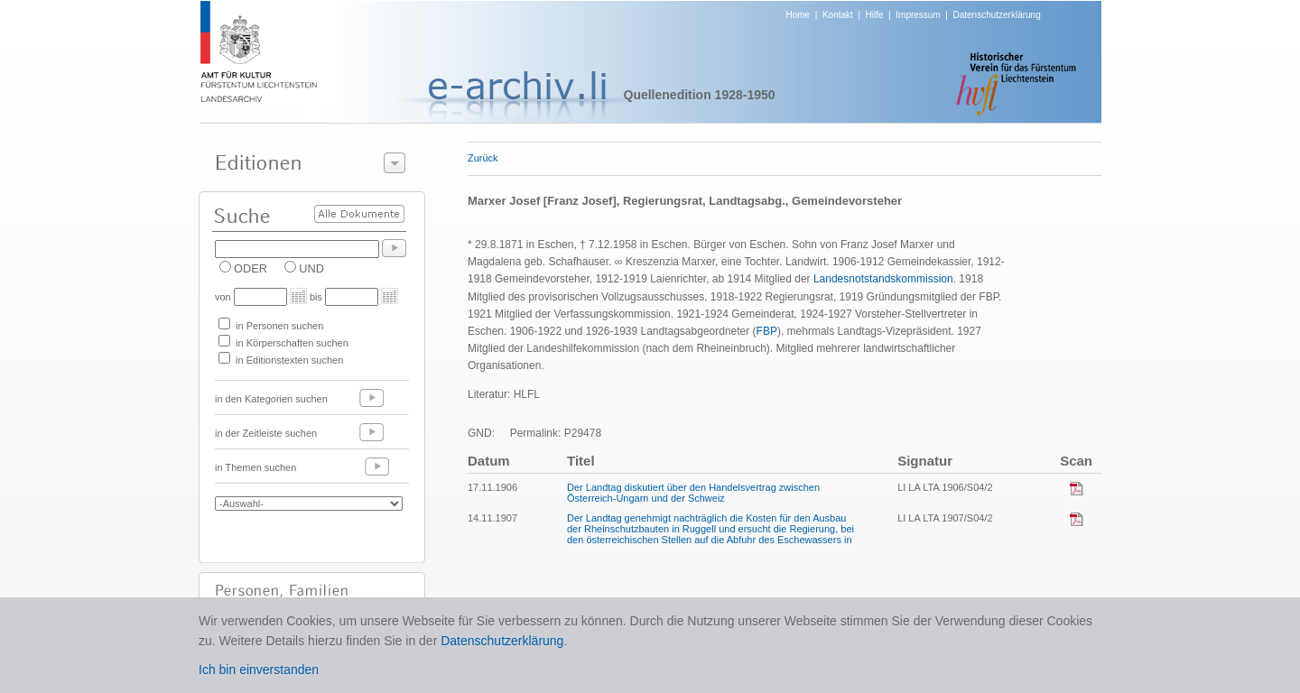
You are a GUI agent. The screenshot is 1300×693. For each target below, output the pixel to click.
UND (311, 268)
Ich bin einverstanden (259, 669)
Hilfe (875, 15)
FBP (767, 331)
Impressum (918, 15)
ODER (250, 268)
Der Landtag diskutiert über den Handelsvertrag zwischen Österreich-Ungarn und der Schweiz (693, 493)
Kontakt (837, 15)
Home (798, 15)
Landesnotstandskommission (883, 279)
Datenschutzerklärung (996, 15)
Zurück (483, 157)
